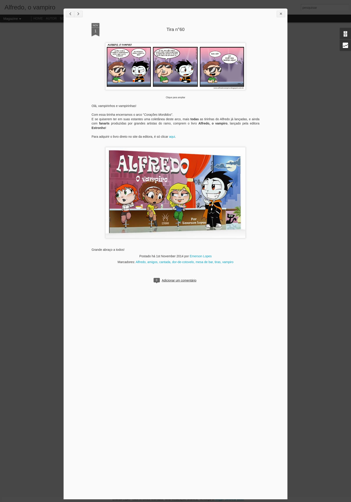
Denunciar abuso (234, 499)
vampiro (227, 262)
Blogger (219, 499)
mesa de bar (204, 262)
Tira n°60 (176, 29)
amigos (152, 262)
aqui (172, 136)
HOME (38, 18)
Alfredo (141, 262)
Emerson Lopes (201, 256)
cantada (164, 262)
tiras (217, 262)
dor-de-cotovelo (183, 262)
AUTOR (51, 18)
